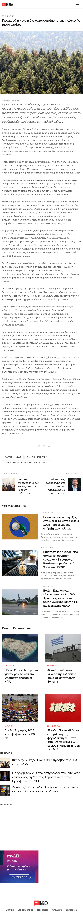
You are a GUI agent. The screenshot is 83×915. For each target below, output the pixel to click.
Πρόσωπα (42, 903)
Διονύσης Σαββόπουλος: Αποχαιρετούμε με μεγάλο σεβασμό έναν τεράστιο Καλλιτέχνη (45, 784)
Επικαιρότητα (8, 16)
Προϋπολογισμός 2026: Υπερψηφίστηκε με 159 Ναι (19, 729)
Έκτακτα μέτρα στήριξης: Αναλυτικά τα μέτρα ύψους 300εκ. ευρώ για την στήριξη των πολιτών (61, 523)
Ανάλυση (8, 721)
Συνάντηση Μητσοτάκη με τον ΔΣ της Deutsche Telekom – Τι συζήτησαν (28, 486)
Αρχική (10, 903)
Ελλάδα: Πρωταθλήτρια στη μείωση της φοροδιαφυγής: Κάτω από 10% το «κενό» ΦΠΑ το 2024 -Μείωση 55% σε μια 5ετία (63, 735)
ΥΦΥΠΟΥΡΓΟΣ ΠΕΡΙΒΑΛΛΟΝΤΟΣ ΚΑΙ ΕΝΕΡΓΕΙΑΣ (26, 462)
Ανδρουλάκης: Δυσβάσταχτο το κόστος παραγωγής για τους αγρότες (55, 486)
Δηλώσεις (71, 903)
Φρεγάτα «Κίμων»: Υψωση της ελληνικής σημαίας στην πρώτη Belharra (61, 673)
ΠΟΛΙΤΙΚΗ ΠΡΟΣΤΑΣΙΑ (37, 457)
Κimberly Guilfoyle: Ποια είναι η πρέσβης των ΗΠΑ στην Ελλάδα (44, 757)
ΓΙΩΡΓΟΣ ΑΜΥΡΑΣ (12, 457)
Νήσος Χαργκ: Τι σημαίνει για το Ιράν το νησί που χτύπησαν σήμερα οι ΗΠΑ (21, 673)
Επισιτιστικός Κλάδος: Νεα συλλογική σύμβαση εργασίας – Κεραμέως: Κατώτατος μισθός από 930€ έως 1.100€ (60, 559)
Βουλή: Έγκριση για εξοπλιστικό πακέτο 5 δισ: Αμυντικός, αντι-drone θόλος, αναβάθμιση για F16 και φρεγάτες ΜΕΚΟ (61, 598)
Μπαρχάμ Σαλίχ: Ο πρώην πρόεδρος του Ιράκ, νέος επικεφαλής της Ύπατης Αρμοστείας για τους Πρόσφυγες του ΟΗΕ (46, 772)
